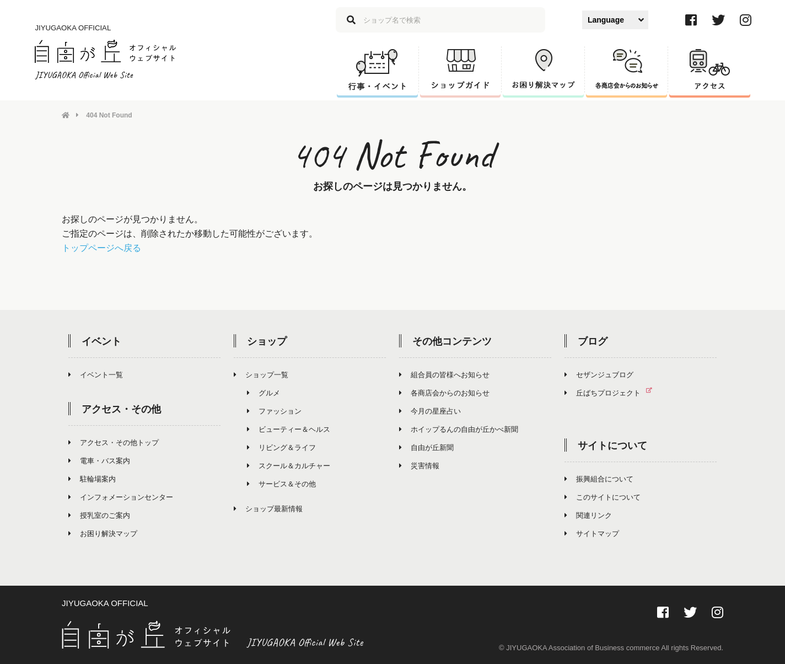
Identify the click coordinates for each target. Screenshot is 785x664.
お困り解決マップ (102, 533)
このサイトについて (602, 496)
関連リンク (588, 514)
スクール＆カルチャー (288, 465)
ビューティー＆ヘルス (288, 428)
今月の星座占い (430, 410)
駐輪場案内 (92, 478)
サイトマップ (591, 533)
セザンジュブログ (598, 374)
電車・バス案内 (99, 460)
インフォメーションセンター (120, 496)
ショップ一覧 (261, 374)
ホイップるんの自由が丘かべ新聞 (458, 428)
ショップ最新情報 (268, 508)
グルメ (263, 392)
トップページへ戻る (101, 247)
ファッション (274, 410)
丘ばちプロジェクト (612, 392)
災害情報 (419, 465)
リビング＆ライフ (281, 447)
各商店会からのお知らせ (444, 392)
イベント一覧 (95, 374)
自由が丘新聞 (426, 447)
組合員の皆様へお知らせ (444, 374)
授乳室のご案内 (99, 514)
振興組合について (598, 478)
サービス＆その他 (281, 483)
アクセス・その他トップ (113, 442)
